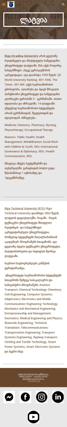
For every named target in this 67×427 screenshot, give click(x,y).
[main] (33, 19)
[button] (4, 4)
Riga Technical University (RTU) (25, 208)
